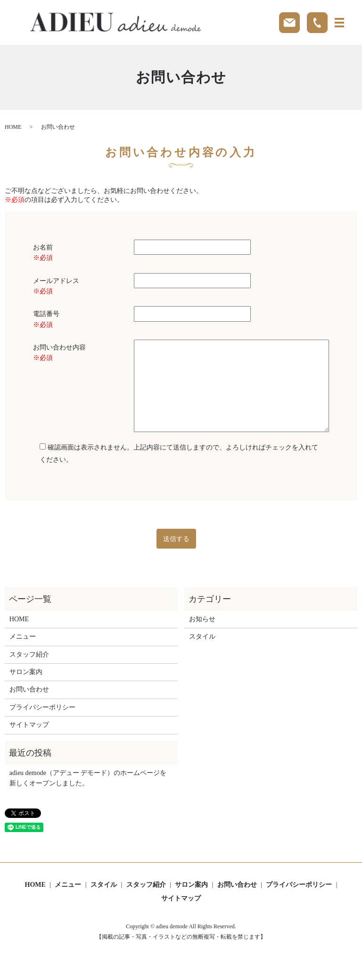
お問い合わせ (29, 689)
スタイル (202, 636)
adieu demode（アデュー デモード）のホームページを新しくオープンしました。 (88, 778)
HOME (13, 127)
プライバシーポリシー (42, 707)
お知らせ (202, 619)
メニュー (22, 636)
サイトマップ (29, 724)
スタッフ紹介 (29, 654)
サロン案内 (25, 671)
